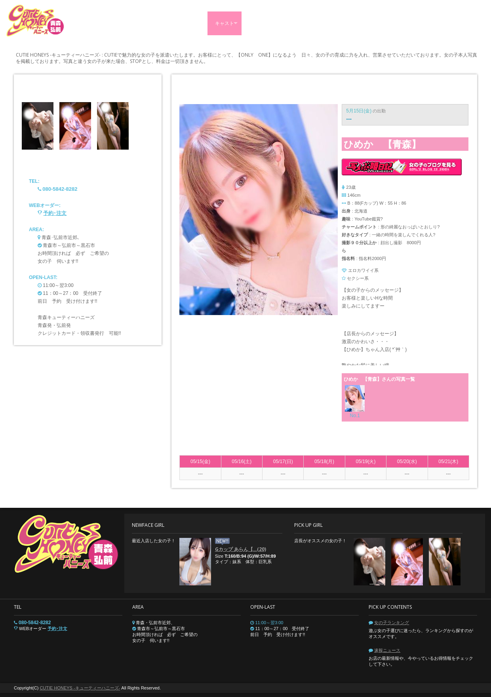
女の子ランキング (391, 622)
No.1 (355, 415)
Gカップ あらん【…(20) (240, 549)
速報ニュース (387, 650)
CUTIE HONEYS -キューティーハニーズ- (80, 688)
